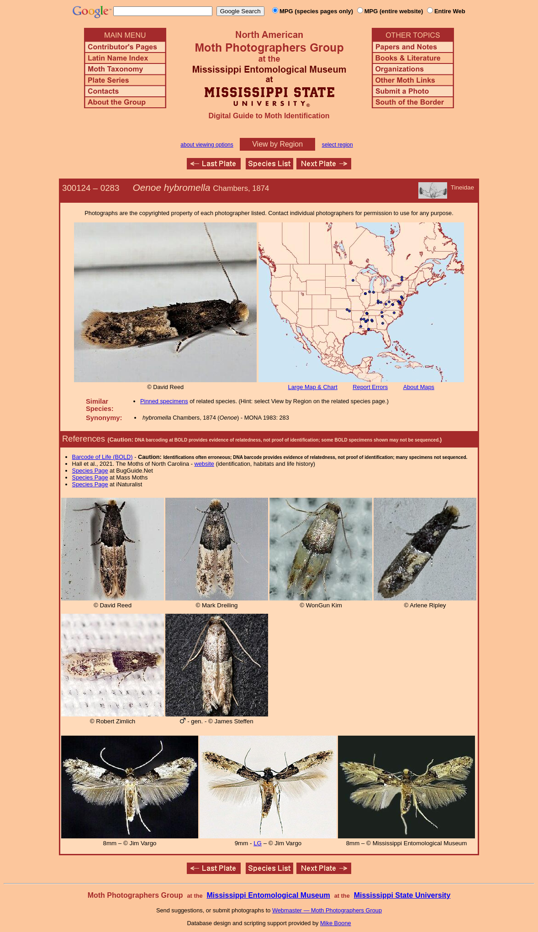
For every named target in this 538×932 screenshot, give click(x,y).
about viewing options (206, 145)
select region (337, 145)
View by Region (277, 144)
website (204, 463)
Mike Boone (335, 923)
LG (257, 843)
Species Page (90, 470)
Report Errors (370, 387)
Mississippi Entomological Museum (268, 895)
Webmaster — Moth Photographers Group (327, 910)
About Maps (418, 387)
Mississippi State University (402, 895)
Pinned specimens (164, 401)
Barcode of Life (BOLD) (102, 456)
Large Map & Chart (313, 387)
